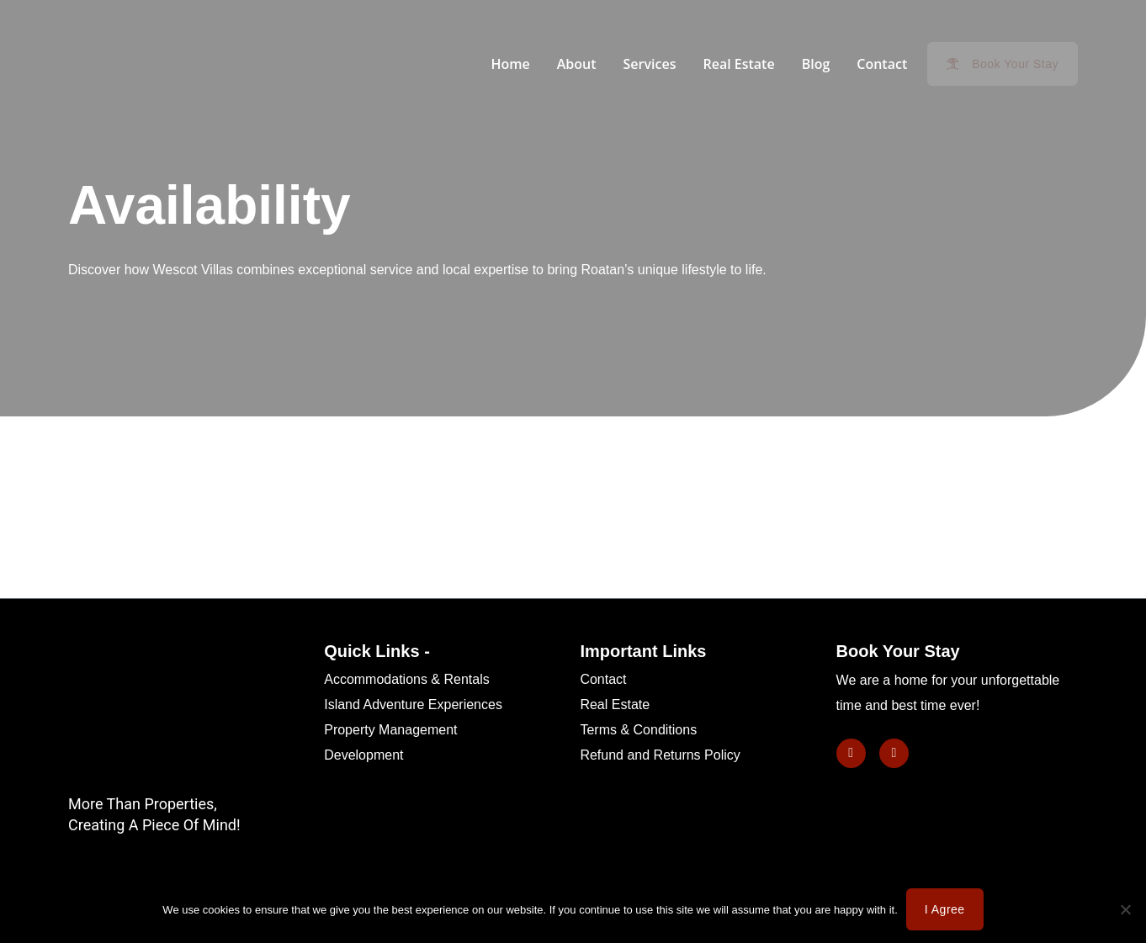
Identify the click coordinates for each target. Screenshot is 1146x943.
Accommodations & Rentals (407, 679)
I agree (945, 909)
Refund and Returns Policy (660, 755)
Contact (882, 64)
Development (363, 755)
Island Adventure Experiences (413, 704)
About (577, 64)
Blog (816, 64)
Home (510, 64)
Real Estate (738, 64)
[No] (1125, 909)
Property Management (390, 730)
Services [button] (649, 64)
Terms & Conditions (638, 730)
